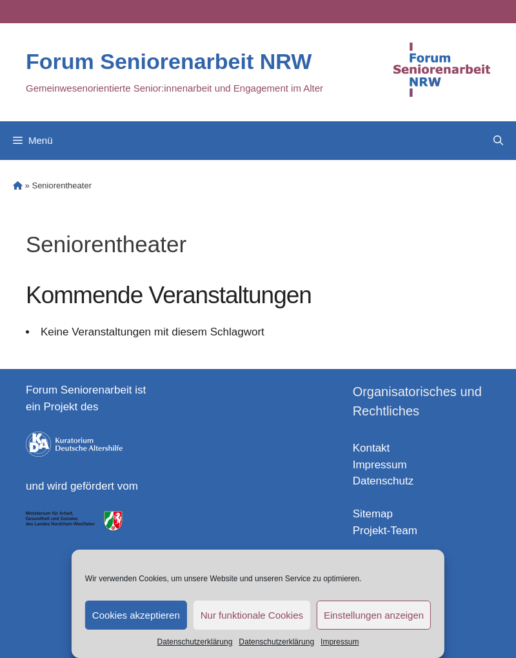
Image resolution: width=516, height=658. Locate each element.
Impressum (340, 641)
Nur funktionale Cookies (252, 615)
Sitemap (373, 514)
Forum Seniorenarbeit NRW (169, 61)
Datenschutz (383, 481)
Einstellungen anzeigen (374, 615)
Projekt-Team (385, 530)
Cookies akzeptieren (136, 615)
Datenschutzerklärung (195, 641)
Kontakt (371, 448)
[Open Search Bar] (498, 140)
